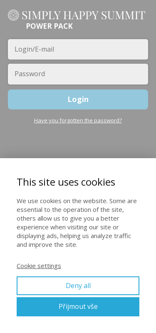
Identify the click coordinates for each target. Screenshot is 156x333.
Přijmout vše (78, 306)
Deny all (78, 285)
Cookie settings (39, 265)
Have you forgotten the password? (78, 120)
